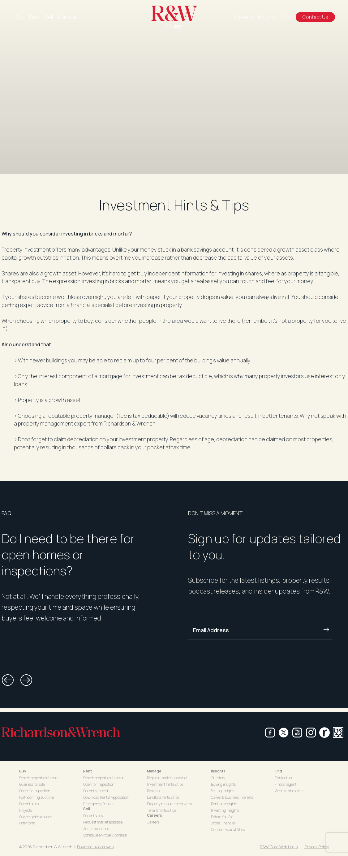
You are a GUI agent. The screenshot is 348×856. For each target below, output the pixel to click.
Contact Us (315, 17)
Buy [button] (22, 771)
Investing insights (225, 810)
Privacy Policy (316, 847)
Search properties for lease (103, 777)
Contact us (283, 777)
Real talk (153, 790)
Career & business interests (232, 797)
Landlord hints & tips (163, 797)
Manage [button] (154, 771)
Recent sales (29, 803)
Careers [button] (154, 815)
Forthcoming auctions (36, 797)
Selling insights (223, 790)
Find (285, 17)
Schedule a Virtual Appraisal (105, 835)
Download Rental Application (106, 797)
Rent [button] (87, 771)
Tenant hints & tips (161, 810)
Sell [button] (86, 808)
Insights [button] (218, 771)
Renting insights (224, 803)
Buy (20, 17)
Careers (243, 17)
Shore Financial (223, 823)
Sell (49, 17)
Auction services (96, 828)
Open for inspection (34, 790)
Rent (34, 17)
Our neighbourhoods (35, 816)
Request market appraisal (103, 822)
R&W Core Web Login (279, 847)
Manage (67, 17)
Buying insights (223, 784)
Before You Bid (222, 816)
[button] (8, 680)
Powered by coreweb (95, 847)
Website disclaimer (290, 790)
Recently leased (95, 790)
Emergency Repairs (98, 803)
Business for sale (32, 784)
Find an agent (285, 784)
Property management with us (171, 803)
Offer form (27, 823)
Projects (25, 810)
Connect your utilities (228, 829)
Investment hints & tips (165, 784)
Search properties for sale (38, 777)
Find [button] (278, 771)
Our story (218, 777)
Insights (267, 17)
